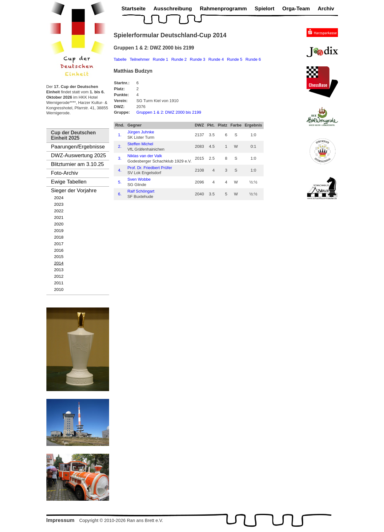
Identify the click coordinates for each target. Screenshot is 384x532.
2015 (59, 256)
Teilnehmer (140, 59)
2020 (59, 224)
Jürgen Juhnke (140, 132)
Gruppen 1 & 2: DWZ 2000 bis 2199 (168, 112)
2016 (59, 250)
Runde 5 (234, 59)
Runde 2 (179, 59)
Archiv (326, 9)
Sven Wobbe (138, 179)
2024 (59, 197)
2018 (59, 237)
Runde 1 (160, 59)
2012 (59, 276)
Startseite (134, 9)
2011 (59, 283)
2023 (59, 204)
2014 (59, 263)
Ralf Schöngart (140, 191)
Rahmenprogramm (223, 9)
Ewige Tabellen (69, 182)
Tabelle (120, 59)
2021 (59, 217)
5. (120, 182)
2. (120, 146)
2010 (59, 289)
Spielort (265, 9)
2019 (59, 230)
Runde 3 (197, 59)
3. (120, 158)
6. (120, 194)
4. (120, 170)
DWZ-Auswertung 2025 (78, 155)
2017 (59, 243)
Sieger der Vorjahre (74, 191)
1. (120, 134)
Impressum (60, 520)
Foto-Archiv (64, 173)
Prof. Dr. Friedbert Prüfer (149, 167)
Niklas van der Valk (144, 155)
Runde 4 (216, 59)
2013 (59, 269)
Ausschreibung (172, 9)
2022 (59, 211)
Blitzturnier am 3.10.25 (77, 164)
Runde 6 (253, 59)
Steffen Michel (140, 144)
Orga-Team (296, 9)
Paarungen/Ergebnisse (78, 147)
